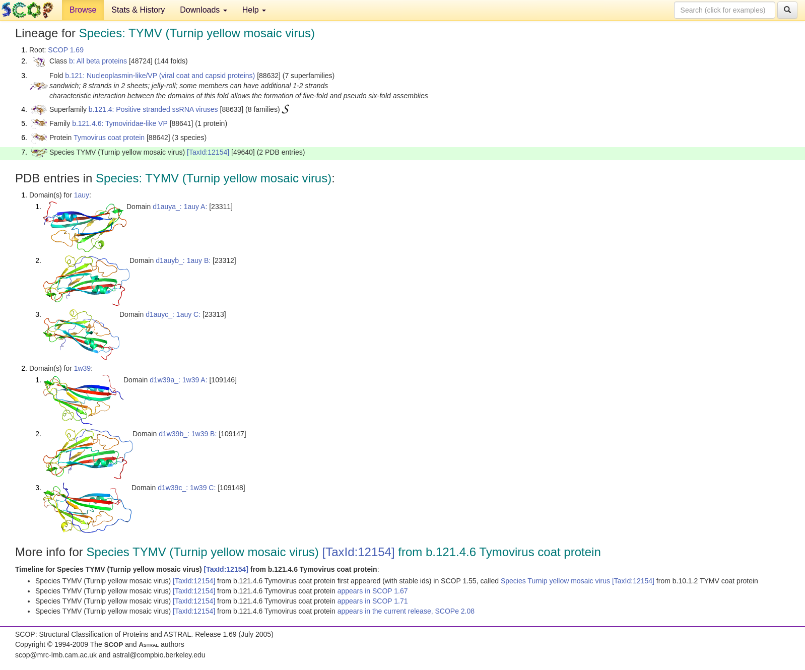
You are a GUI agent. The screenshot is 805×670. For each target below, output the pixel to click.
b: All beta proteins (98, 61)
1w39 (82, 368)
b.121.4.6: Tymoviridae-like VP (120, 123)
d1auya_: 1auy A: (180, 207)
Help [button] (254, 10)
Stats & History (138, 10)
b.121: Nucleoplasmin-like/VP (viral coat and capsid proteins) (160, 76)
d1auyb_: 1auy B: (183, 260)
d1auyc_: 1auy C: (173, 314)
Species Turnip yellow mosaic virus (556, 581)
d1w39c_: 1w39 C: (187, 488)
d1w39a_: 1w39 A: (178, 380)
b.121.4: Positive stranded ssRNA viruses (153, 109)
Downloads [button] (203, 10)
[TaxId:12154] (208, 152)
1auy (81, 195)
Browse (83, 10)
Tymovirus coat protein (109, 137)
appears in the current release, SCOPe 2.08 (406, 611)
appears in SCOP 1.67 (373, 591)
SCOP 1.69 (66, 50)
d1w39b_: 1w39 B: (188, 434)
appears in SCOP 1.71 (373, 601)
